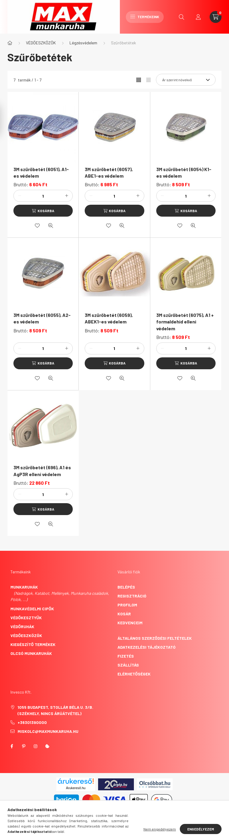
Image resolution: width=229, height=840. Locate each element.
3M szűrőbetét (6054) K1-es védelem (183, 172)
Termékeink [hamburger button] (144, 17)
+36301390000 (32, 722)
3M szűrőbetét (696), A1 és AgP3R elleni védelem (42, 470)
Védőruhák (22, 626)
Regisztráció (131, 595)
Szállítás (128, 664)
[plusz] (66, 195)
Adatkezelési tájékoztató (146, 647)
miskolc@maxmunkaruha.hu (48, 731)
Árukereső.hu (75, 788)
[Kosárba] (43, 211)
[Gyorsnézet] (51, 225)
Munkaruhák (24, 586)
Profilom (127, 604)
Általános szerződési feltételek (154, 638)
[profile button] (198, 17)
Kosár (124, 613)
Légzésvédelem (83, 42)
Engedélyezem (200, 829)
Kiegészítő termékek (32, 644)
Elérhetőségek (134, 673)
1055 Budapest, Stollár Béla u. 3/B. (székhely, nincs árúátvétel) (55, 710)
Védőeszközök (26, 635)
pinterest (24, 746)
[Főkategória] (9, 43)
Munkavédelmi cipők (32, 608)
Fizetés (125, 655)
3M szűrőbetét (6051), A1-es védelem (41, 172)
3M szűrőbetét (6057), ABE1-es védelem (109, 172)
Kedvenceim (130, 622)
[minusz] (19, 195)
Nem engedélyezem (159, 829)
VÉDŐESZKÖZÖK (41, 42)
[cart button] (216, 17)
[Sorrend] (186, 80)
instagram (35, 746)
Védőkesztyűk (26, 617)
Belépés (126, 586)
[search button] (182, 17)
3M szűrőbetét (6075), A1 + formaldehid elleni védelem (185, 321)
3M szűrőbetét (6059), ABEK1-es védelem (109, 318)
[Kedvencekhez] (37, 225)
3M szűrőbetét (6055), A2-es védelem (42, 318)
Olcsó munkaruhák (31, 653)
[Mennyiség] (43, 195)
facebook (12, 746)
